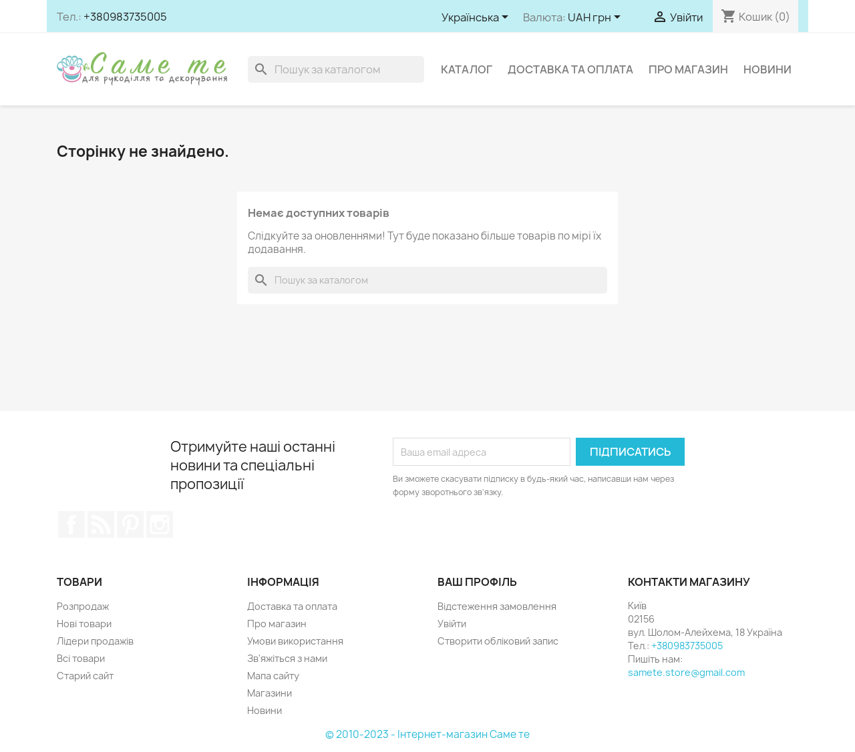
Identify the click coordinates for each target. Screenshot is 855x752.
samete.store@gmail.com (686, 672)
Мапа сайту (273, 675)
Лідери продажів (95, 641)
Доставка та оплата (570, 69)
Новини (767, 69)
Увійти (452, 623)
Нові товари (84, 623)
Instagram (159, 524)
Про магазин (688, 69)
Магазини (269, 693)
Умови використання (295, 641)
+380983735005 (125, 16)
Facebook (71, 524)
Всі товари (81, 658)
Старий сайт (85, 675)
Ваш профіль (477, 582)
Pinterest (130, 524)
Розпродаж (83, 606)
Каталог (466, 69)
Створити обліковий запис (498, 641)
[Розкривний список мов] (477, 18)
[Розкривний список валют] (596, 18)
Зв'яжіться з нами (287, 658)
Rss (101, 524)
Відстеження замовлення (497, 606)
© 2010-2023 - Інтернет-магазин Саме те (427, 734)
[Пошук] (336, 69)
